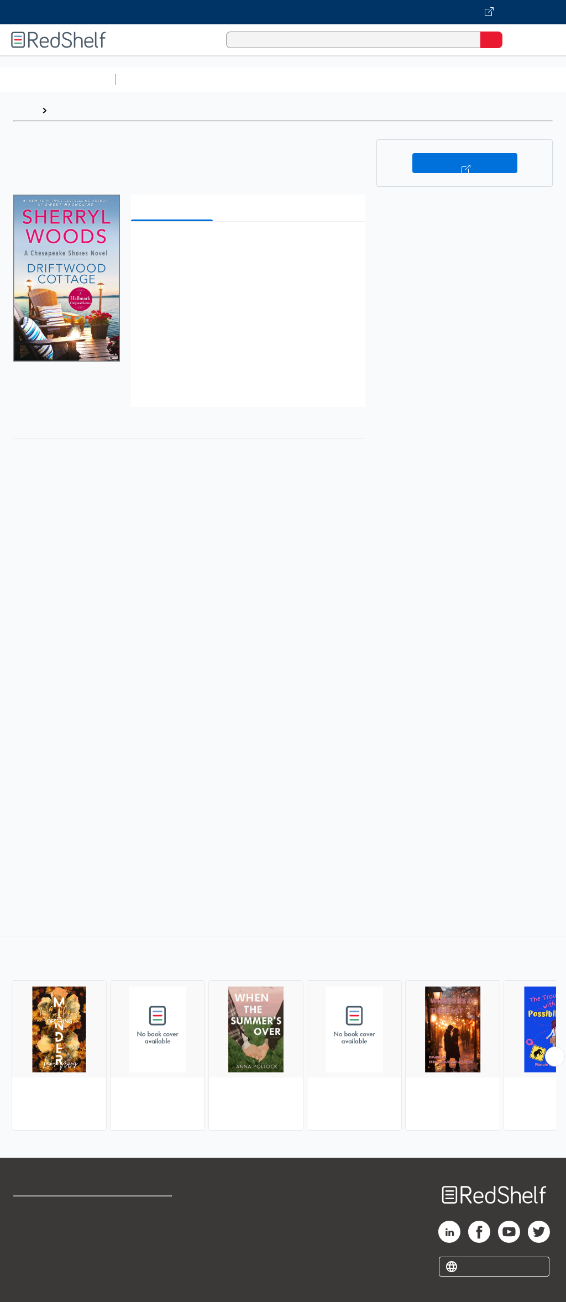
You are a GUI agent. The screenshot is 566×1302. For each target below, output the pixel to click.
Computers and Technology (315, 79)
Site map (30, 1282)
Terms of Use (145, 1209)
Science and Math (216, 79)
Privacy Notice (41, 1258)
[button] (247, 247)
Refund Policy (146, 1233)
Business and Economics (429, 79)
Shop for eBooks (45, 1209)
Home (24, 110)
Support (28, 1233)
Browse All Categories (57, 79)
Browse (68, 110)
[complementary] (283, 1035)
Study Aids (149, 79)
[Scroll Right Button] (555, 1056)
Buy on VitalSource (464, 163)
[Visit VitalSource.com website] (283, 12)
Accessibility (144, 1258)
